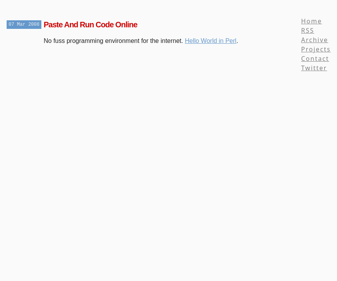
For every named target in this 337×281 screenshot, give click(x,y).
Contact (315, 58)
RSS (307, 30)
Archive (314, 40)
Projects (316, 49)
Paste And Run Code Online (90, 24)
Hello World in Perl (210, 40)
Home (311, 21)
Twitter (314, 68)
